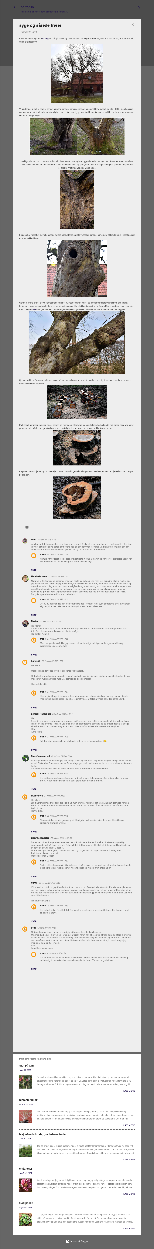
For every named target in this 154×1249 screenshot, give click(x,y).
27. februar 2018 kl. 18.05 (57, 639)
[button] (133, 25)
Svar (34, 570)
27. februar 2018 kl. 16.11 (47, 540)
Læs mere (129, 1091)
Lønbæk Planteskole (41, 714)
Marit (33, 539)
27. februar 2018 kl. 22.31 (54, 796)
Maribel (34, 621)
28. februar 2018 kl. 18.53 (57, 906)
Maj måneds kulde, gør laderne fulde (42, 1134)
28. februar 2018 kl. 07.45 (57, 816)
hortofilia (27, 7)
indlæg (45, 38)
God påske (26, 1203)
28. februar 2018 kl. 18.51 (57, 861)
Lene (33, 927)
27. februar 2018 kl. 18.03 (57, 599)
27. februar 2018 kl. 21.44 (61, 756)
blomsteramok (28, 1100)
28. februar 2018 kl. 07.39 (57, 774)
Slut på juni (26, 1065)
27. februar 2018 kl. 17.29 (52, 661)
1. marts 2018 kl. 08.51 (46, 928)
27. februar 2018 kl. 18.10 (57, 737)
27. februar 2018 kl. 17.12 (58, 577)
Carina (34, 883)
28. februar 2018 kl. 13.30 (61, 838)
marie (43, 554)
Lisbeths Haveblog (40, 838)
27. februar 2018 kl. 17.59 (57, 554)
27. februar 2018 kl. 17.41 (62, 714)
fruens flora (37, 795)
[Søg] (139, 8)
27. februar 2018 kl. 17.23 (50, 621)
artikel (34, 309)
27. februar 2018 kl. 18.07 (57, 692)
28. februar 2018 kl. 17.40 (49, 883)
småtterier (25, 1168)
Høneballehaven (39, 576)
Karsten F (36, 661)
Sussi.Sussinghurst (40, 756)
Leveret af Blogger (77, 1241)
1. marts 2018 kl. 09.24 (56, 953)
